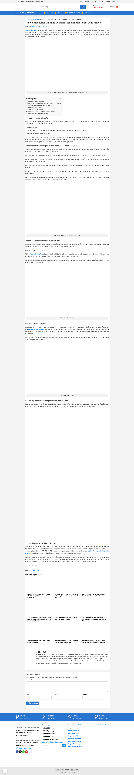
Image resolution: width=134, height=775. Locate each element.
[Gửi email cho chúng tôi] (20, 751)
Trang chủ (48, 13)
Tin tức (94, 1)
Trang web (85, 694)
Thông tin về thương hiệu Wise (36, 101)
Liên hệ (108, 1)
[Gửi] (83, 7)
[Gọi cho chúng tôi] (23, 751)
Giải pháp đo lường (72, 13)
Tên (27, 694)
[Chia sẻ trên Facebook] (26, 565)
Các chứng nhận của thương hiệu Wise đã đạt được (41, 111)
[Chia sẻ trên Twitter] (30, 565)
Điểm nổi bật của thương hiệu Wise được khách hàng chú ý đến (44, 103)
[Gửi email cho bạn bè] (33, 565)
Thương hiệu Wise (31, 30)
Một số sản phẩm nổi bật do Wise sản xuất (39, 105)
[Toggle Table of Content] (59, 98)
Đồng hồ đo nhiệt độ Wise (36, 109)
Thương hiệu (86, 13)
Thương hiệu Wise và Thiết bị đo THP (38, 113)
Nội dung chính (32, 99)
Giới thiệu (59, 13)
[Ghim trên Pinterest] (36, 565)
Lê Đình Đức (43, 26)
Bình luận (29, 680)
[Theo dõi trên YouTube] (26, 751)
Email (56, 694)
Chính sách (101, 1)
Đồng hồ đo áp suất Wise (36, 107)
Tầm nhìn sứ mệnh (85, 1)
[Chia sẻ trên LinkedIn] (39, 565)
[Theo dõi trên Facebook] (17, 751)
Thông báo (115, 1)
